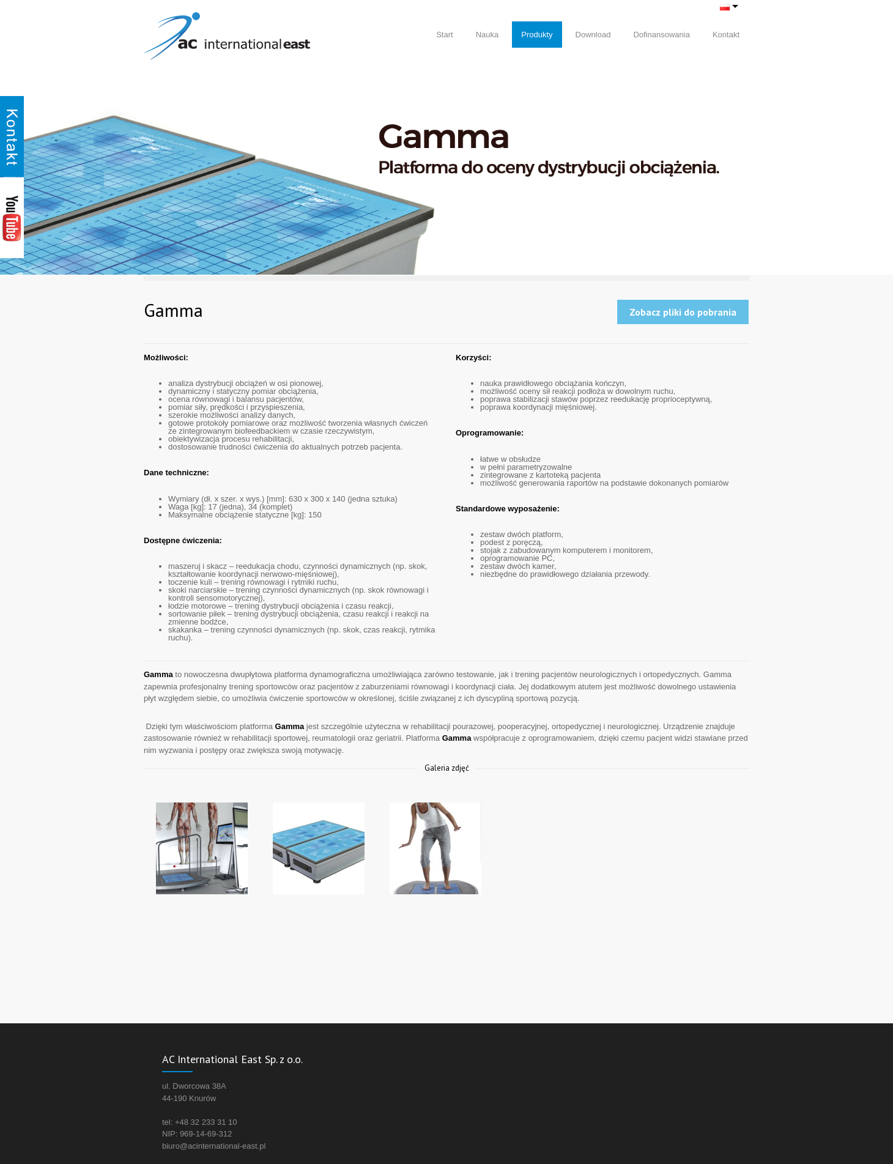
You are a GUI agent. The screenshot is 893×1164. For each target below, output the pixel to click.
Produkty (536, 34)
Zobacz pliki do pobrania (682, 312)
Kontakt (726, 34)
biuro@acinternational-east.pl (213, 1146)
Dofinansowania (661, 34)
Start (444, 34)
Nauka (487, 34)
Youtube (12, 217)
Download (593, 34)
